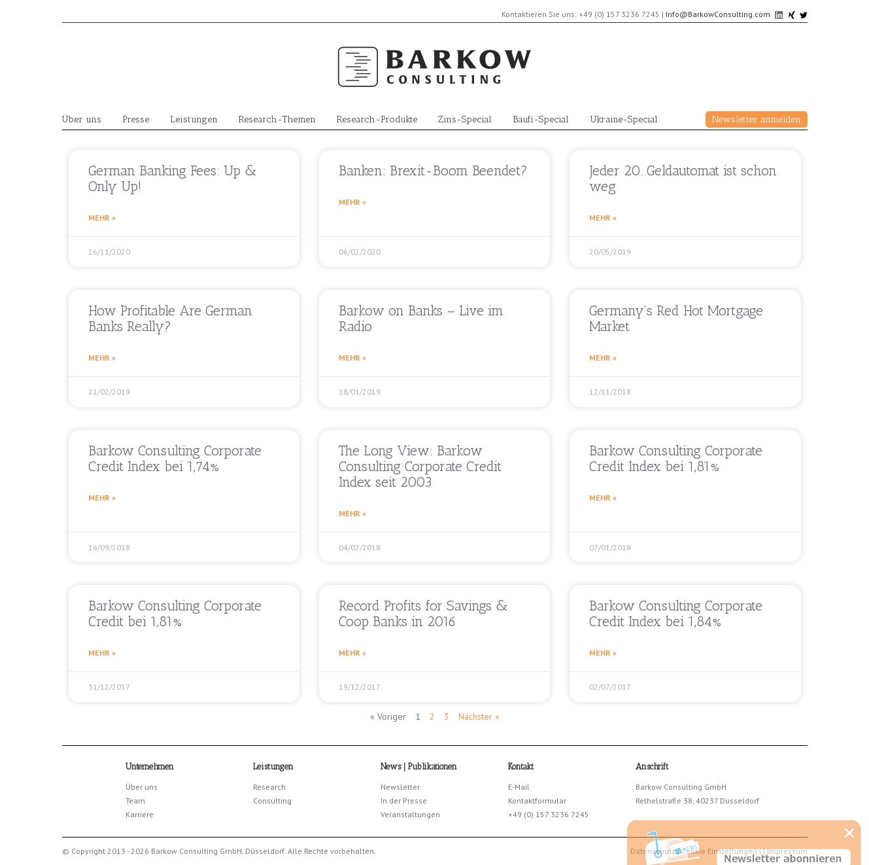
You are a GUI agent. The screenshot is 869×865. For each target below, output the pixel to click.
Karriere (140, 814)
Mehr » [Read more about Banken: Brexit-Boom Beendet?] (352, 202)
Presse (135, 119)
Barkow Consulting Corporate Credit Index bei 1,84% (675, 613)
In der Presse (404, 800)
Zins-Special (465, 119)
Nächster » (479, 716)
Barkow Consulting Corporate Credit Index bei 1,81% (675, 458)
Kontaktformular (537, 800)
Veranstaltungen (410, 814)
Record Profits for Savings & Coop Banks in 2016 (423, 613)
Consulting (272, 800)
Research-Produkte (377, 119)
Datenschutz (652, 851)
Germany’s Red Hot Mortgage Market (676, 318)
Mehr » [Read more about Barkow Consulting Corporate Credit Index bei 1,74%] (102, 498)
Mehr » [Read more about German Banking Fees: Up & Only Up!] (102, 217)
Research (269, 787)
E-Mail (519, 787)
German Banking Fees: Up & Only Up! (172, 178)
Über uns (81, 119)
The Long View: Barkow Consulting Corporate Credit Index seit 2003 (420, 466)
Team (135, 800)
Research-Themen (277, 119)
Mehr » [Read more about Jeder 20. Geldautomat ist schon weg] (603, 217)
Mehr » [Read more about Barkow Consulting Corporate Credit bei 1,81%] (102, 653)
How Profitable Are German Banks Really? (170, 318)
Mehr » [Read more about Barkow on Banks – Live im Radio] (352, 357)
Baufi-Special (541, 119)
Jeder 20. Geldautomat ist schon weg (683, 178)
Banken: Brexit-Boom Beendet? (433, 170)
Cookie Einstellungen (719, 851)
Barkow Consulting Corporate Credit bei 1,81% (175, 613)
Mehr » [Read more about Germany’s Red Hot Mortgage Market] (603, 357)
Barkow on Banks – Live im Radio (421, 318)
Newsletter (400, 787)
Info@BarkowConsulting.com (718, 14)
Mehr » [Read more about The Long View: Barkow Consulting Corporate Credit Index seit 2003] (352, 513)
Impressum (787, 851)
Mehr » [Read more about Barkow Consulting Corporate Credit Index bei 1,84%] (603, 653)
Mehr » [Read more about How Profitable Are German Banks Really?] (102, 357)
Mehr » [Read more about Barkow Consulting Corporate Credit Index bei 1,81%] (603, 498)
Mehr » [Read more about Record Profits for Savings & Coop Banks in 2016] (352, 653)
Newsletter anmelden (756, 119)
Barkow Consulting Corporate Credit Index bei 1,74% (175, 458)
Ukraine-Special (624, 119)
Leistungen (194, 119)
